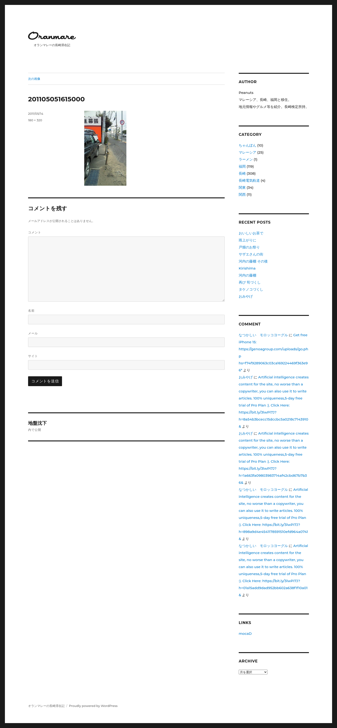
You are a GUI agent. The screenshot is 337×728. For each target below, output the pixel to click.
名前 (31, 310)
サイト (33, 356)
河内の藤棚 (247, 275)
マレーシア (247, 152)
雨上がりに (247, 240)
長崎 (242, 173)
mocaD (245, 633)
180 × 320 (35, 120)
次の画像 (34, 79)
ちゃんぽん (247, 145)
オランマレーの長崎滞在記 (46, 706)
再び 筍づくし (250, 282)
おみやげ (246, 296)
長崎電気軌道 (249, 180)
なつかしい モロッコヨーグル (263, 335)
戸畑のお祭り (249, 247)
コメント (34, 232)
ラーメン (246, 159)
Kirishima (247, 268)
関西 (242, 194)
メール (33, 333)
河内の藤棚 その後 (253, 261)
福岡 (242, 166)
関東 (242, 187)
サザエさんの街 (251, 254)
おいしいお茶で (251, 233)
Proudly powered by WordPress (93, 706)
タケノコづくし (251, 289)
